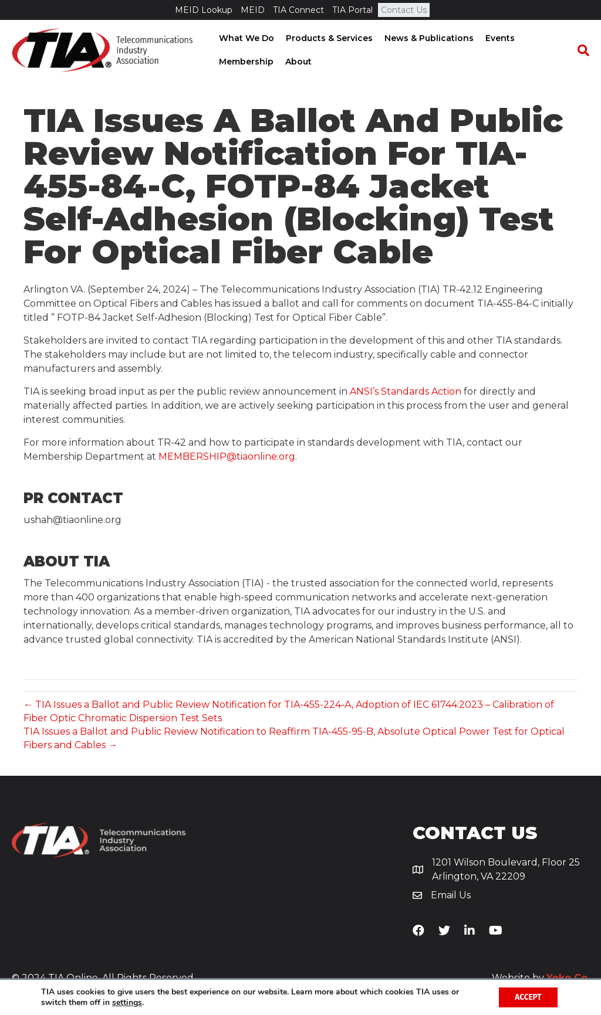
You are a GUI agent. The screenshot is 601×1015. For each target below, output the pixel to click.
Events (499, 38)
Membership (245, 61)
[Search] (580, 50)
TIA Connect (298, 10)
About (297, 61)
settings (127, 1002)
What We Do (245, 38)
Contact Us (404, 10)
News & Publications (427, 38)
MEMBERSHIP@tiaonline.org (226, 456)
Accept (526, 997)
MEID (253, 10)
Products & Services (328, 38)
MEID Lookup (203, 10)
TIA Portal (352, 10)
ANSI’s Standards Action (405, 391)
